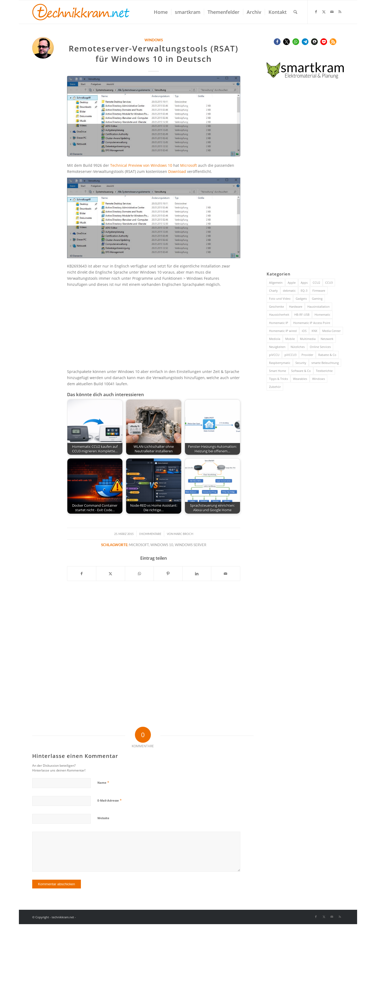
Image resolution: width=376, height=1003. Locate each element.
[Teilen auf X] (110, 573)
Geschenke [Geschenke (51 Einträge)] (276, 306)
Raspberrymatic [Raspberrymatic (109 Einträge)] (279, 363)
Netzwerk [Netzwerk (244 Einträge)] (327, 339)
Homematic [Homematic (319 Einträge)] (322, 314)
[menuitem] (160, 12)
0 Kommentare (150, 533)
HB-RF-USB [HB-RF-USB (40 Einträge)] (301, 314)
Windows (153, 40)
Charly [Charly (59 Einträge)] (273, 291)
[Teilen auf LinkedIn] (197, 573)
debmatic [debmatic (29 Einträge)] (289, 291)
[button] (277, 41)
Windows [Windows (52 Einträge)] (318, 379)
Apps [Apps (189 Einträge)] (304, 283)
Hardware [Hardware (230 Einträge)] (295, 306)
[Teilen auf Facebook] (81, 573)
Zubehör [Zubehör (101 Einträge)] (275, 387)
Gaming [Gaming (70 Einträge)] (317, 299)
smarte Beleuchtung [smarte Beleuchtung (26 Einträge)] (325, 363)
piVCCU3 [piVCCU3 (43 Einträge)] (290, 355)
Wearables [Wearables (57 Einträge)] (300, 379)
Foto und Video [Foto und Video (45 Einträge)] (280, 299)
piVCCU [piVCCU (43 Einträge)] (274, 355)
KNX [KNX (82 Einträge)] (314, 331)
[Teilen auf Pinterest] (168, 573)
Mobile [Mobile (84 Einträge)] (290, 339)
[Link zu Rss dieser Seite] (340, 12)
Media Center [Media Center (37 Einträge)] (331, 331)
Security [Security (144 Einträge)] (300, 363)
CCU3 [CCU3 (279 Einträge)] (329, 283)
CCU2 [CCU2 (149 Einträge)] (316, 283)
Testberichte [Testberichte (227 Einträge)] (324, 371)
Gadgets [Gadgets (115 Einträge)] (301, 299)
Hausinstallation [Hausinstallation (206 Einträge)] (318, 306)
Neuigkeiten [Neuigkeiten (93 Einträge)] (277, 347)
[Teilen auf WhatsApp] (139, 573)
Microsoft (188, 165)
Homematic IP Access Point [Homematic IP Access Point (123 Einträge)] (311, 323)
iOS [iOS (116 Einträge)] (304, 331)
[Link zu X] (324, 12)
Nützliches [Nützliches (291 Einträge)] (298, 347)
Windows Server (190, 545)
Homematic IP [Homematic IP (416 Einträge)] (278, 323)
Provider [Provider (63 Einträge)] (307, 355)
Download (177, 171)
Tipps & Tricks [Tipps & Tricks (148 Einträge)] (278, 379)
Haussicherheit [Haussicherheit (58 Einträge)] (279, 314)
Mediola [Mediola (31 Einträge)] (274, 339)
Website (103, 818)
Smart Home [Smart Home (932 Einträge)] (277, 371)
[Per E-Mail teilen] (225, 573)
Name (103, 782)
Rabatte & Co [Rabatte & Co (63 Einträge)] (327, 355)
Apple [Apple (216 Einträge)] (292, 283)
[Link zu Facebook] (316, 12)
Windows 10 (161, 545)
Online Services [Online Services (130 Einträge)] (320, 347)
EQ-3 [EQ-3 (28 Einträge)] (304, 291)
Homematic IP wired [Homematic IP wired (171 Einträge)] (283, 331)
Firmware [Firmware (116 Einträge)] (318, 291)
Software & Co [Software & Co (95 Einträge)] (301, 371)
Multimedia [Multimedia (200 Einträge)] (308, 339)
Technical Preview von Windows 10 (141, 165)
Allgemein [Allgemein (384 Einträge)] (276, 283)
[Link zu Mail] (332, 12)
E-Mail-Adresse (109, 800)
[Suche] (295, 12)
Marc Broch (183, 533)
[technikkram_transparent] (81, 12)
